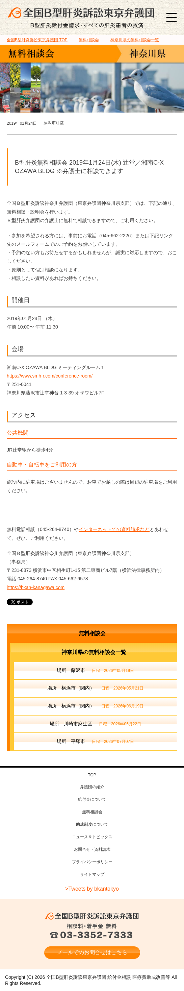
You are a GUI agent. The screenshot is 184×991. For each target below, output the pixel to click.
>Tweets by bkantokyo (92, 889)
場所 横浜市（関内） (95, 688)
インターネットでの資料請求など (114, 529)
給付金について (92, 799)
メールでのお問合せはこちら (92, 952)
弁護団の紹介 (92, 786)
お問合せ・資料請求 (92, 849)
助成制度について (92, 824)
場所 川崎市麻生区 (95, 724)
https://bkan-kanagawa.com (35, 587)
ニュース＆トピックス (92, 837)
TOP (37, 40)
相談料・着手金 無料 (92, 931)
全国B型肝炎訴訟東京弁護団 (92, 916)
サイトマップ (92, 874)
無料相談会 (92, 633)
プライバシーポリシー (92, 862)
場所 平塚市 (95, 742)
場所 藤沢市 (95, 671)
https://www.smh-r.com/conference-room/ (50, 376)
